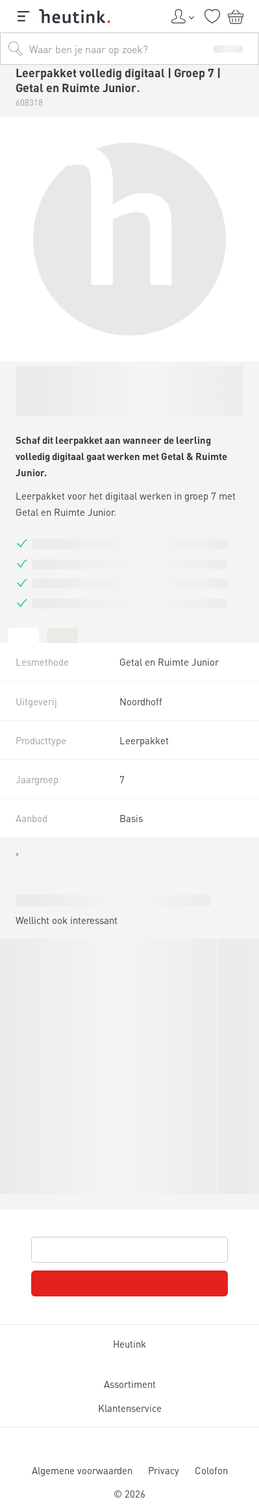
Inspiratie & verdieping (87, 382)
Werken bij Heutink (72, 434)
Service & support (68, 422)
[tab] (10, 1363)
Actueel (55, 400)
